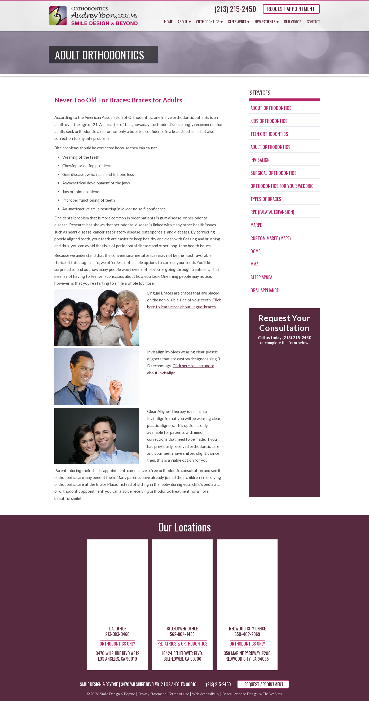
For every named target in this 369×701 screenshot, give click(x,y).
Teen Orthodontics (269, 134)
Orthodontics (208, 21)
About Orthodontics (271, 108)
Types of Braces (266, 199)
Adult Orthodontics (271, 147)
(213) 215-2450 (235, 8)
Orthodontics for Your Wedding (282, 186)
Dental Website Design (240, 694)
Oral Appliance (265, 290)
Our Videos (292, 21)
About (182, 21)
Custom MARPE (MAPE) (271, 238)
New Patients (265, 21)
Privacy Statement (152, 694)
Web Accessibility (205, 694)
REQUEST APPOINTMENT (291, 8)
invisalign (260, 160)
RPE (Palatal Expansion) (272, 212)
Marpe (256, 225)
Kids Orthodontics (269, 121)
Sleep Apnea (237, 21)
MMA (254, 264)
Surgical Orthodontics (274, 173)
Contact (313, 21)
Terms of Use (179, 694)
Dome (255, 251)
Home (168, 21)
